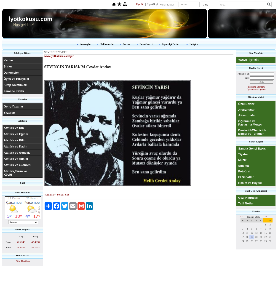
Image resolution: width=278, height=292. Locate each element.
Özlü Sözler (246, 104)
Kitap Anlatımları (15, 85)
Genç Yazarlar (13, 106)
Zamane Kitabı (14, 91)
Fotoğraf (244, 171)
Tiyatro (243, 154)
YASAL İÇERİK (248, 60)
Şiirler (8, 66)
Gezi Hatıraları (248, 197)
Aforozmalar (247, 115)
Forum (127, 44)
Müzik (242, 160)
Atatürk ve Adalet (16, 159)
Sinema (243, 165)
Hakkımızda (107, 44)
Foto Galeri (146, 44)
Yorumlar (49, 194)
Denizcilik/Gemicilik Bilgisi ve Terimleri (252, 132)
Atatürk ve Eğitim (16, 134)
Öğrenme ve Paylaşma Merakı (250, 122)
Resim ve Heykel (250, 183)
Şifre (247, 78)
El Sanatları (246, 177)
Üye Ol (140, 4)
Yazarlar (9, 112)
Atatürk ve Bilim (15, 140)
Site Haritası (23, 261)
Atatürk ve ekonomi (17, 165)
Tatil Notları (246, 203)
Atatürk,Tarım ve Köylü (15, 172)
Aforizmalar (246, 109)
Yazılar (8, 60)
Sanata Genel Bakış (252, 148)
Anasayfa (85, 44)
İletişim (194, 44)
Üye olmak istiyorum (256, 89)
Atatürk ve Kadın (15, 146)
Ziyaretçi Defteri (171, 44)
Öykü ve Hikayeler (16, 78)
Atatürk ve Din (14, 128)
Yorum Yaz (63, 194)
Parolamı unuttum (256, 87)
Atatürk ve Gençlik (17, 152)
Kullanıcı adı (243, 73)
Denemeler (11, 72)
